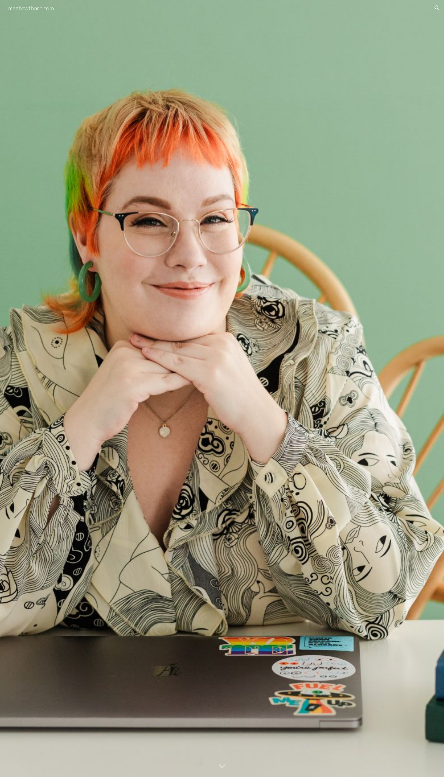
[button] (437, 8)
